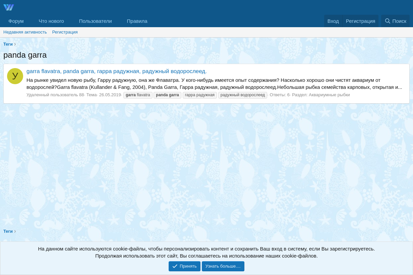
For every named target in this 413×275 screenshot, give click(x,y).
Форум (16, 21)
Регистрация (65, 32)
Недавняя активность (25, 32)
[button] (29, 21)
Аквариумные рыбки (329, 94)
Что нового (51, 21)
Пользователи (95, 21)
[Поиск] (395, 21)
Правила (137, 21)
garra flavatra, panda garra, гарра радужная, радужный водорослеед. (116, 71)
